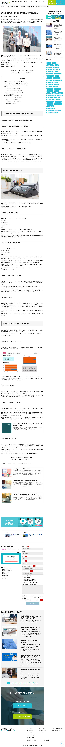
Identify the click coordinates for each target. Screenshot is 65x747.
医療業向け (49, 103)
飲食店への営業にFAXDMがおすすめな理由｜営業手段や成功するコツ (58, 54)
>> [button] (36, 683)
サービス (55, 71)
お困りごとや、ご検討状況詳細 (29, 584)
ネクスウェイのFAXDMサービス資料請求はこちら (22, 73)
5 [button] (24, 683)
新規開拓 (49, 67)
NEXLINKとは (14, 1)
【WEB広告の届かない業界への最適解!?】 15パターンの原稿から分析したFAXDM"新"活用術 (30, 656)
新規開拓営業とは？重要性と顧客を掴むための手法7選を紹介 (31, 617)
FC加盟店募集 (50, 106)
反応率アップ (50, 65)
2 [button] (12, 683)
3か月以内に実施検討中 (30, 580)
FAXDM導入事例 (30, 735)
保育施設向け (50, 99)
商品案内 (57, 99)
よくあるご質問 (41, 1)
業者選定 (56, 67)
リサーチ (49, 78)
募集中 (49, 63)
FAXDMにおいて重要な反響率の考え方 (30, 671)
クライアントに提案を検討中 (31, 582)
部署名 (23, 551)
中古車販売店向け (50, 108)
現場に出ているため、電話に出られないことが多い (17, 83)
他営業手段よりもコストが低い (13, 88)
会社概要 (29, 740)
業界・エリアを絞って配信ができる (14, 90)
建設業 (56, 84)
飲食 (53, 95)
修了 (48, 112)
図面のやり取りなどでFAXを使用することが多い (16, 85)
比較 (48, 95)
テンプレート (57, 88)
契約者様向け (50, 75)
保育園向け (60, 95)
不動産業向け (50, 110)
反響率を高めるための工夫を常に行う (14, 97)
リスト (49, 71)
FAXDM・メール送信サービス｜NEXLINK (9, 6)
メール (49, 82)
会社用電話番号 (25, 571)
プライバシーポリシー (36, 740)
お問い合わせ (23, 705)
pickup (57, 91)
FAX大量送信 (49, 91)
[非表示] (23, 78)
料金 (31, 1)
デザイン (49, 69)
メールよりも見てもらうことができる (14, 92)
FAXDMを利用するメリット (10, 86)
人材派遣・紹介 (58, 103)
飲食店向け (57, 110)
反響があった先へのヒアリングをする (14, 101)
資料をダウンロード (60, 3)
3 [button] (16, 683)
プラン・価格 (30, 733)
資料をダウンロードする (23, 716)
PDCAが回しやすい (10, 94)
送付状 (55, 86)
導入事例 (25, 1)
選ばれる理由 (30, 730)
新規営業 (49, 86)
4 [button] (20, 683)
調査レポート (56, 78)
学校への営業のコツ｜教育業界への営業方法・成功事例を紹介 (58, 39)
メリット (60, 93)
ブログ (36, 1)
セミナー (14, 3)
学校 (48, 93)
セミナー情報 (42, 728)
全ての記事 (23, 6)
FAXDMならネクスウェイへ (12, 103)
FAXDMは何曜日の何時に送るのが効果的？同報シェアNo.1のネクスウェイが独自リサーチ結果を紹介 (30, 628)
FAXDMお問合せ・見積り (57, 728)
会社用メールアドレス (27, 566)
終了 (54, 63)
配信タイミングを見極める (12, 99)
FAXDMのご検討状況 (26, 576)
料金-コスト (49, 73)
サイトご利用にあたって (45, 740)
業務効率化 (49, 88)
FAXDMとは (20, 1)
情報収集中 (27, 577)
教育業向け (57, 97)
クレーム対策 (57, 73)
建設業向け (54, 112)
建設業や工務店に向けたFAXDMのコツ (13, 96)
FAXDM (54, 93)
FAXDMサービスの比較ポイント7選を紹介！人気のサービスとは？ (58, 26)
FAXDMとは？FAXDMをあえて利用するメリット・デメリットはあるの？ (58, 46)
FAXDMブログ (42, 730)
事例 (56, 65)
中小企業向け (50, 101)
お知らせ (49, 80)
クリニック (49, 84)
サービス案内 (58, 101)
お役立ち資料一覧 (56, 730)
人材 (56, 75)
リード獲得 (56, 69)
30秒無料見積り (52, 3)
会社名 (23, 546)
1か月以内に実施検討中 (30, 579)
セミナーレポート (57, 80)
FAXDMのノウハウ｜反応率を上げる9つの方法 (30, 641)
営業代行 (55, 82)
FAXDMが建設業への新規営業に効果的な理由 (14, 81)
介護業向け (49, 97)
